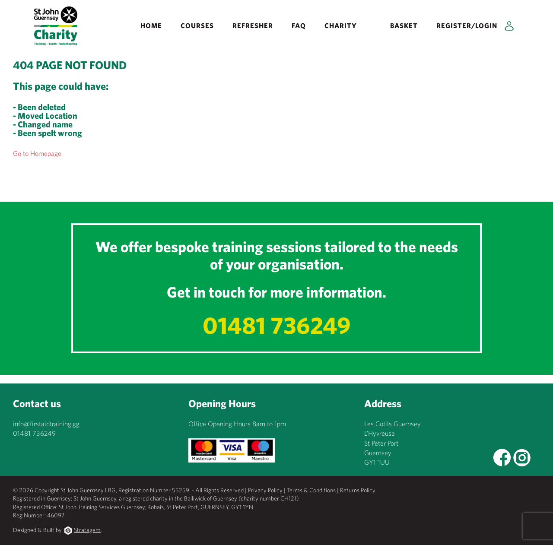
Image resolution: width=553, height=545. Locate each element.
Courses (197, 25)
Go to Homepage (37, 153)
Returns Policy (357, 490)
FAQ (299, 25)
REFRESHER (252, 25)
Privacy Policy (265, 490)
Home (151, 25)
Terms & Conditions (311, 490)
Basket (404, 25)
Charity (340, 25)
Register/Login (466, 25)
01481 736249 (277, 325)
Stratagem (87, 529)
